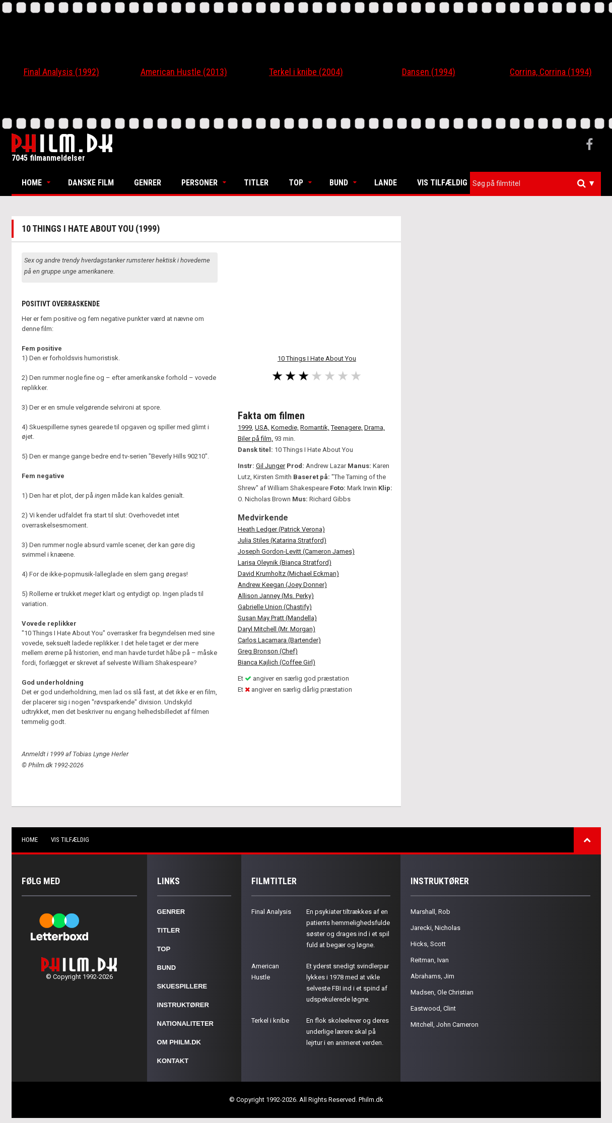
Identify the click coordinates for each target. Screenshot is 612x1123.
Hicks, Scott (428, 944)
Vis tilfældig (442, 182)
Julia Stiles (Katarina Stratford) (282, 540)
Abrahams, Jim (432, 976)
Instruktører (183, 1005)
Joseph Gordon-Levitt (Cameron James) (296, 551)
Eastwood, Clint (433, 1008)
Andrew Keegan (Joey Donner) (282, 584)
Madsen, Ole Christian (442, 992)
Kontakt (173, 1061)
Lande (385, 182)
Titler (256, 182)
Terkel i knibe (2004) (306, 72)
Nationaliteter (185, 1023)
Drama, (374, 427)
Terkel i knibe (270, 1020)
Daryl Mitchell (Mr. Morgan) (276, 629)
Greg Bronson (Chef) (268, 651)
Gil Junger (270, 466)
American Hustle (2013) (184, 72)
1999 (245, 427)
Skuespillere (182, 986)
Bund (338, 182)
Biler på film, (255, 438)
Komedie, (285, 427)
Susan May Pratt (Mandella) (277, 618)
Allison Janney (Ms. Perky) (276, 596)
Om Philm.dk (179, 1042)
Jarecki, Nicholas (435, 928)
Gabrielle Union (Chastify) (275, 607)
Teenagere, (347, 427)
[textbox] (537, 183)
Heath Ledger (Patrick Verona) (281, 529)
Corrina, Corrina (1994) (551, 72)
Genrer (147, 182)
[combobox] (535, 183)
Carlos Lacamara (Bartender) (279, 640)
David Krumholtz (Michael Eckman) (288, 573)
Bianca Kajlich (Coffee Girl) (276, 662)
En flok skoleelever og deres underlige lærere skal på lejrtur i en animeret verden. (347, 1031)
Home (32, 182)
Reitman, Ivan (430, 960)
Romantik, (314, 427)
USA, (262, 427)
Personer (199, 182)
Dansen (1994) (428, 72)
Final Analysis (271, 911)
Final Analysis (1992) (61, 72)
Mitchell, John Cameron (445, 1024)
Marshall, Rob (430, 911)
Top (296, 182)
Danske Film (91, 182)
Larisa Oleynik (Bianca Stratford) (284, 562)
